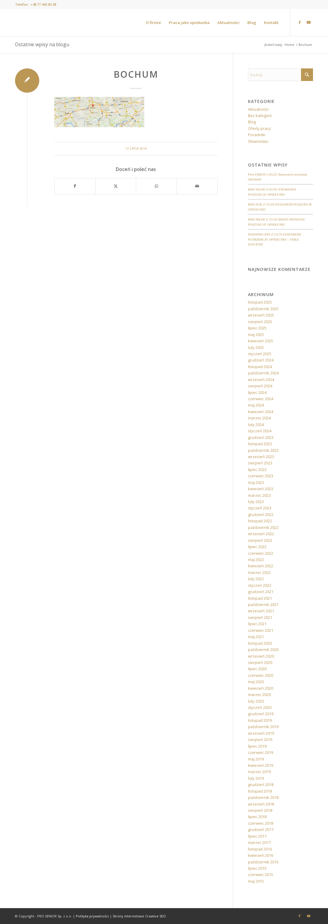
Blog (252, 121)
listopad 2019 (260, 720)
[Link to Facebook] (299, 22)
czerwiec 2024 (260, 398)
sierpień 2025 (260, 321)
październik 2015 (263, 862)
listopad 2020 (260, 643)
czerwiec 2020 (260, 675)
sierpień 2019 (260, 739)
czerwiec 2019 (260, 752)
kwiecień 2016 (260, 855)
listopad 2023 (260, 443)
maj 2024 (256, 405)
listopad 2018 (260, 791)
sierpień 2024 (260, 385)
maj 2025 (256, 334)
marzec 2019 (259, 771)
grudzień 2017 (260, 829)
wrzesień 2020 (261, 656)
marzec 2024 (259, 418)
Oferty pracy (259, 128)
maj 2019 (256, 759)
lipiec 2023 (257, 469)
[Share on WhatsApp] (156, 186)
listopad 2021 (260, 598)
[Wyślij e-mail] (197, 186)
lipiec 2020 (257, 668)
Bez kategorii (260, 115)
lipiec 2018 (257, 816)
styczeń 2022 (259, 585)
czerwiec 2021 (260, 630)
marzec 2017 (259, 842)
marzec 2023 (259, 495)
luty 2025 (256, 347)
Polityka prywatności (92, 916)
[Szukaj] (280, 74)
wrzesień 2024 (261, 379)
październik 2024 (263, 373)
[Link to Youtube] (308, 22)
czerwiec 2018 (260, 823)
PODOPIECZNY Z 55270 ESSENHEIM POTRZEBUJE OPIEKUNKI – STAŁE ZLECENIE (274, 239)
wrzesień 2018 (261, 804)
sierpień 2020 (260, 662)
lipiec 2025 (257, 328)
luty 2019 (256, 778)
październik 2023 (263, 450)
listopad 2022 (260, 521)
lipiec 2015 (257, 868)
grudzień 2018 (260, 784)
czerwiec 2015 (260, 874)
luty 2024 (256, 424)
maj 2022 (256, 559)
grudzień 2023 (260, 437)
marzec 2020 (259, 694)
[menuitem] (153, 22)
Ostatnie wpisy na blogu (42, 44)
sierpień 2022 (260, 540)
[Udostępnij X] (116, 186)
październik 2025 (263, 308)
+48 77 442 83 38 (43, 4)
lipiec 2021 (257, 623)
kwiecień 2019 (260, 765)
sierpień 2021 (260, 617)
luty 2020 (256, 701)
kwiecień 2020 (260, 688)
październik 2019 (263, 726)
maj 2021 (256, 636)
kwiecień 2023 (260, 488)
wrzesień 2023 (261, 456)
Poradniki (256, 134)
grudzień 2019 (260, 713)
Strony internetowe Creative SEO (139, 916)
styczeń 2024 (259, 431)
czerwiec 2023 (260, 475)
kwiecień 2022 (260, 565)
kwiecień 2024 (260, 411)
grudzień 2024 (260, 360)
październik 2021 (263, 604)
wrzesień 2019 (261, 733)
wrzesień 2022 (261, 533)
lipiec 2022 (257, 546)
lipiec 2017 (257, 836)
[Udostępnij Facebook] (75, 186)
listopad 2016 (260, 849)
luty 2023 (256, 501)
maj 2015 (256, 881)
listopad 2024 (260, 366)
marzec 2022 (259, 572)
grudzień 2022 (260, 514)
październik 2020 (263, 649)
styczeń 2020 (259, 707)
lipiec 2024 (257, 392)
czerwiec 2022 (260, 553)
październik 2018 (263, 797)
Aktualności (258, 109)
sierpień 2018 (260, 810)
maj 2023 (256, 482)
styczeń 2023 (259, 508)
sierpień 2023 (260, 463)
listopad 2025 (260, 302)
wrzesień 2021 (261, 611)
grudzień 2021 (260, 591)
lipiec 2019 (257, 746)
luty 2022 (256, 578)
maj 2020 (256, 681)
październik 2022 (263, 527)
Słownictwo (258, 141)
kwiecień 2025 (260, 341)
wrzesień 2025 (261, 315)
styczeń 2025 (259, 353)
